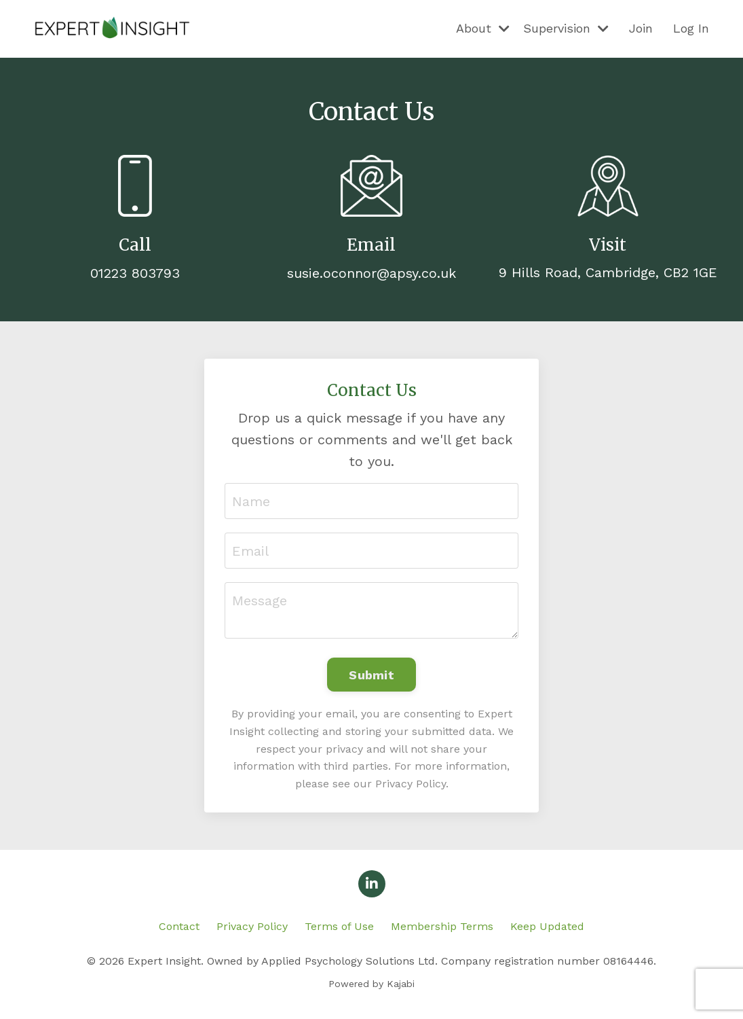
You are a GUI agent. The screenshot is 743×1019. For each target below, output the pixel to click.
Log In (691, 28)
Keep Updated (547, 926)
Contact (179, 926)
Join (641, 28)
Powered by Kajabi (371, 983)
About (483, 28)
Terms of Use (339, 926)
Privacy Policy (252, 926)
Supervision (566, 28)
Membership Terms (442, 926)
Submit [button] (371, 675)
